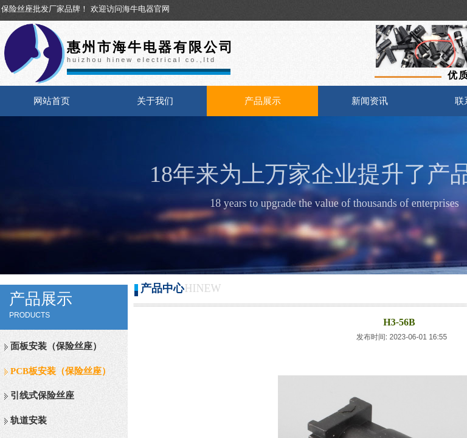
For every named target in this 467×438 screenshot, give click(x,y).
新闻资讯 (369, 101)
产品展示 (262, 101)
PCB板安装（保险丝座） (60, 371)
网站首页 (51, 101)
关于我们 (155, 101)
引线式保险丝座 (42, 395)
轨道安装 (28, 420)
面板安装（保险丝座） (56, 346)
